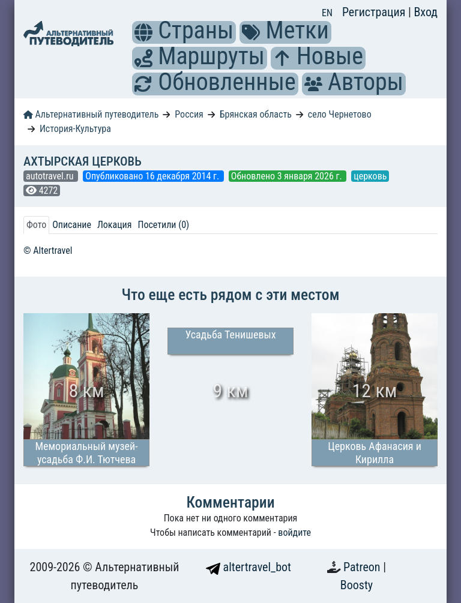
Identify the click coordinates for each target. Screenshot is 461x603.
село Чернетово (340, 114)
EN (327, 13)
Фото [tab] (36, 224)
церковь (370, 176)
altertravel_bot (248, 567)
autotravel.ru (51, 176)
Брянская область (256, 114)
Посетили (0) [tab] (163, 224)
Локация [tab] (114, 224)
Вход (426, 12)
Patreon (363, 567)
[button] (143, 32)
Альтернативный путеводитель (90, 114)
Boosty (356, 585)
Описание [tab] (71, 224)
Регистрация (375, 12)
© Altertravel (47, 250)
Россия (189, 114)
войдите (294, 532)
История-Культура (75, 128)
